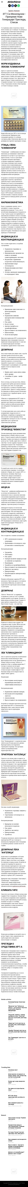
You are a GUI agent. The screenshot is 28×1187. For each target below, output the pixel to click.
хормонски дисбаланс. (19, 886)
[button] (2, 1)
